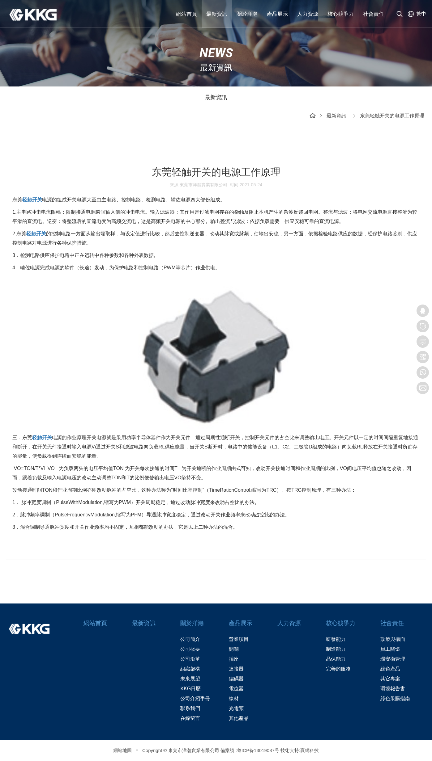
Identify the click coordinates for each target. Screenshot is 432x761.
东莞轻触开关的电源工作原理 (392, 115)
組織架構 (190, 668)
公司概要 (190, 649)
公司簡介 (190, 639)
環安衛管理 (392, 659)
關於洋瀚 (247, 14)
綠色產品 (390, 668)
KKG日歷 (190, 688)
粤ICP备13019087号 (258, 750)
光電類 (236, 708)
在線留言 (190, 718)
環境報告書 (392, 688)
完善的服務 (338, 668)
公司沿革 (190, 659)
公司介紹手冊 (195, 698)
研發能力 (336, 639)
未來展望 (190, 678)
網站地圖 (122, 750)
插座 (234, 659)
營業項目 (239, 639)
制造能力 (336, 649)
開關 (234, 649)
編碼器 (236, 678)
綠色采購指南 (395, 698)
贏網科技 (309, 750)
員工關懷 (390, 649)
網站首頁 (186, 14)
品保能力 (336, 659)
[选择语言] (415, 14)
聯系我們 (190, 708)
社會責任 (373, 14)
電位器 (236, 688)
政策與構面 (392, 639)
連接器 (236, 668)
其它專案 (390, 678)
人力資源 (307, 14)
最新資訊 (216, 14)
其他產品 (239, 718)
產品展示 (277, 14)
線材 (234, 698)
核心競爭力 (340, 14)
